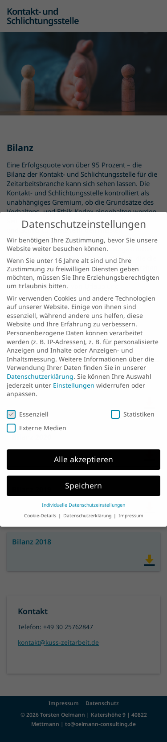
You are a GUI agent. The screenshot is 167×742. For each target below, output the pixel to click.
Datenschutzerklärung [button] (88, 508)
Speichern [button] (83, 477)
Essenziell (28, 406)
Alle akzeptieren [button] (83, 451)
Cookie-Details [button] (40, 508)
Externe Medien (36, 421)
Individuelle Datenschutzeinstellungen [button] (83, 497)
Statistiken (133, 406)
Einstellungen (73, 377)
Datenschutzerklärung (40, 369)
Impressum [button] (130, 508)
